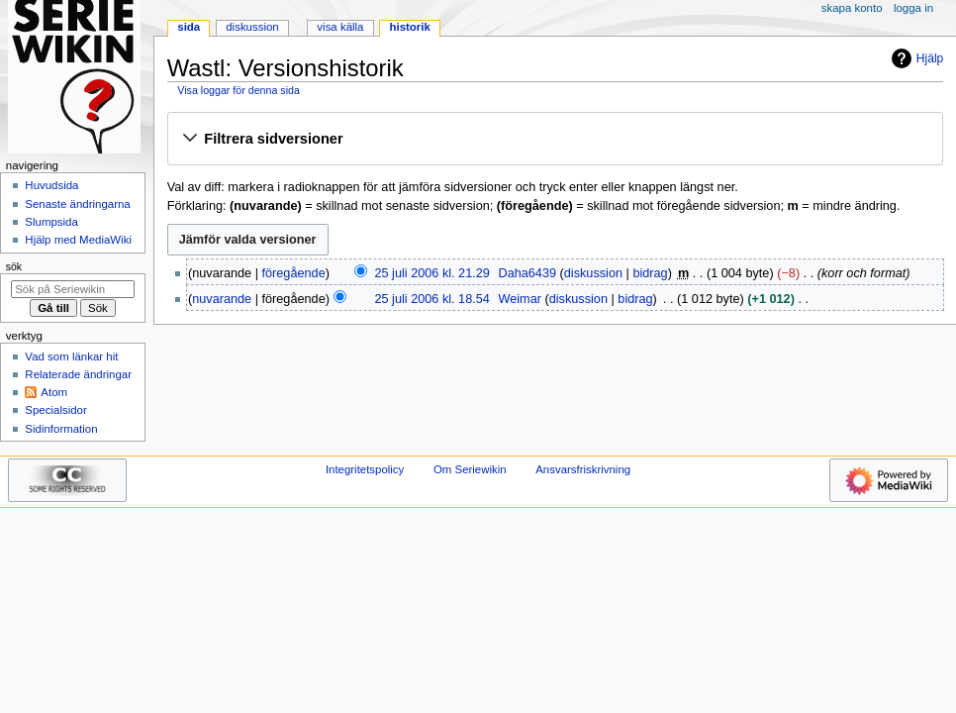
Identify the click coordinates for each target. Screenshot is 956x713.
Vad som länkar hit (71, 356)
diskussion (593, 273)
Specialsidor (55, 410)
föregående (294, 273)
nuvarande (221, 299)
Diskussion (252, 27)
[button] (554, 139)
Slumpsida (51, 222)
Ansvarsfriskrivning (582, 469)
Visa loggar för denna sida (238, 90)
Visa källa (340, 27)
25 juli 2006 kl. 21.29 (431, 273)
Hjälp (915, 58)
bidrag (649, 273)
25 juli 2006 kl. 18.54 (431, 299)
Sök (14, 266)
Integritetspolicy (365, 469)
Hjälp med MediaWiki (78, 240)
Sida (188, 27)
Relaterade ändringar (78, 374)
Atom (54, 392)
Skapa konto (852, 8)
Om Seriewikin (470, 469)
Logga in (913, 8)
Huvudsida (51, 185)
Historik (410, 27)
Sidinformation (61, 429)
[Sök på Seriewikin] (73, 289)
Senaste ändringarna (77, 204)
